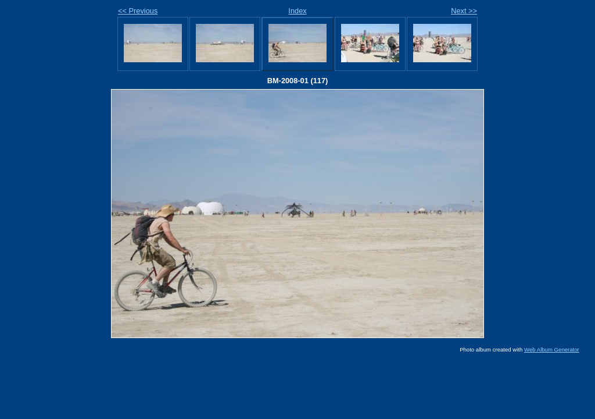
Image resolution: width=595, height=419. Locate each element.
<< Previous (137, 10)
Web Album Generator (551, 349)
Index (297, 10)
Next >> (464, 10)
